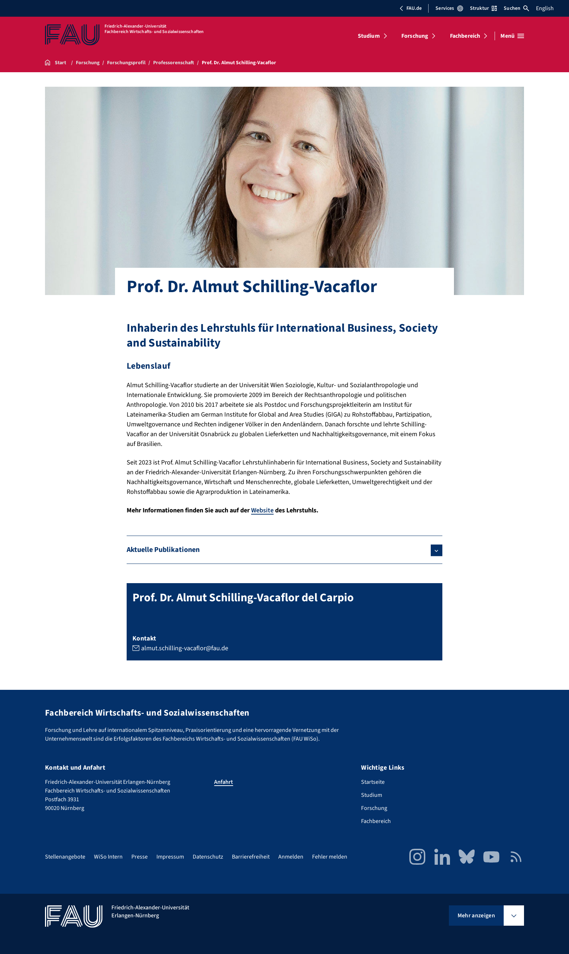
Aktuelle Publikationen (163, 550)
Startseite (373, 782)
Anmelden (290, 857)
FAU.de (410, 8)
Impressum (170, 857)
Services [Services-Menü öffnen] (449, 8)
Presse (139, 857)
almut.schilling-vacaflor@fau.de (184, 648)
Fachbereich (465, 36)
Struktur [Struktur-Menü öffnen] (483, 8)
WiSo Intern (108, 857)
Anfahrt (223, 782)
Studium (369, 36)
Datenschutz (208, 857)
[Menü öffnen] (512, 36)
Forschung (414, 36)
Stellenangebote (65, 857)
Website (262, 510)
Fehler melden (329, 857)
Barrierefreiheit (251, 857)
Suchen (516, 8)
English (545, 8)
